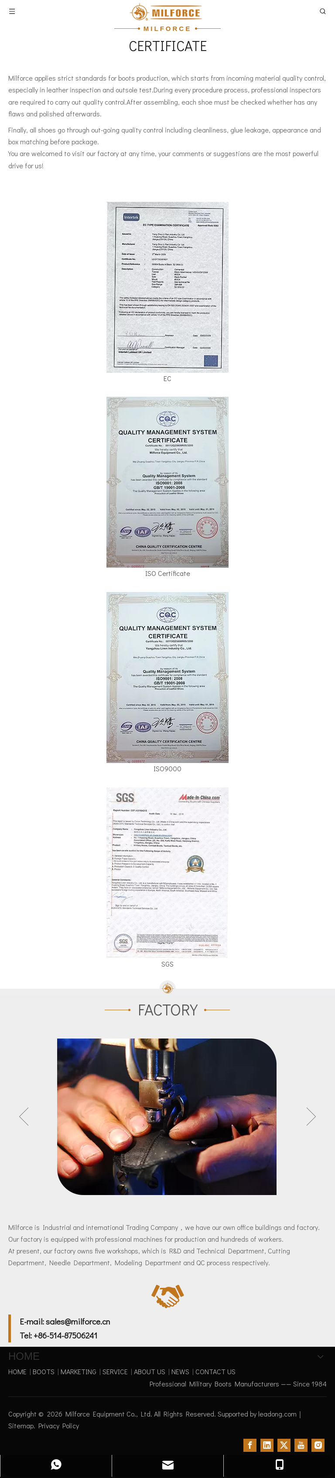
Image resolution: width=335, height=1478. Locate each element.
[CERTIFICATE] (167, 287)
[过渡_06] (167, 988)
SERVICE (115, 1371)
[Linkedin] (266, 1444)
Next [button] (311, 1116)
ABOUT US (149, 1371)
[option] (167, 1117)
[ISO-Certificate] (167, 482)
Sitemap (21, 1425)
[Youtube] (301, 1444)
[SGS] (167, 872)
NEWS (180, 1371)
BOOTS (44, 1371)
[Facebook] (249, 1444)
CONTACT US (215, 1371)
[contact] (167, 1296)
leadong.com (277, 1413)
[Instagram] (318, 1444)
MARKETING (78, 1371)
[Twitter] (284, 1444)
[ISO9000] (167, 677)
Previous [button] (23, 1116)
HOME (17, 1371)
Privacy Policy (58, 1425)
